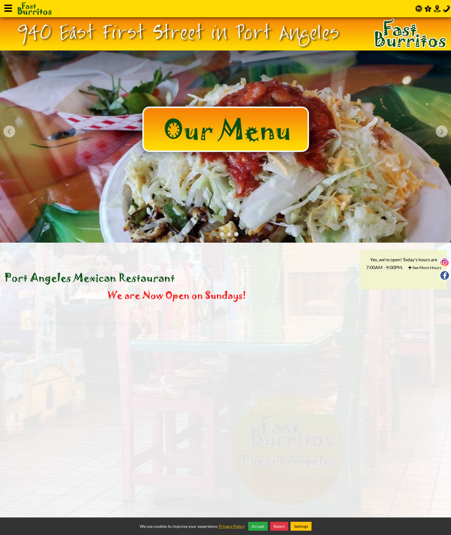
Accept (258, 526)
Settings (301, 526)
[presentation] (9, 131)
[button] (214, 234)
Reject (279, 526)
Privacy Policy (231, 526)
